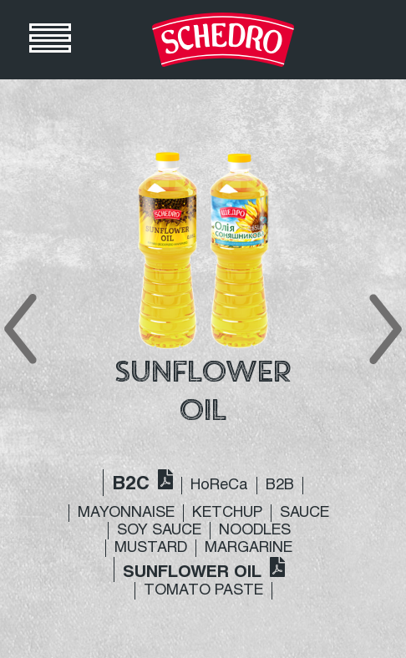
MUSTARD (150, 548)
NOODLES (255, 531)
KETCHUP (227, 513)
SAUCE (304, 513)
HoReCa (219, 485)
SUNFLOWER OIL (192, 572)
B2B (280, 485)
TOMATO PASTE (203, 591)
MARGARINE (248, 548)
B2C (131, 485)
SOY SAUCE (159, 531)
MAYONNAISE (126, 513)
